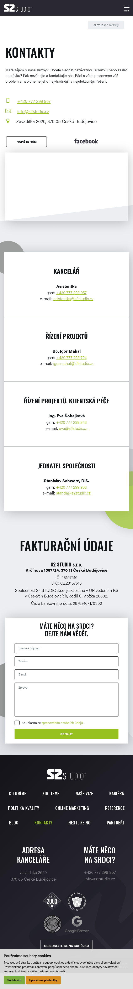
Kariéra (116, 794)
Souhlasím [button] (14, 980)
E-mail (23, 674)
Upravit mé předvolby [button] (43, 980)
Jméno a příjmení (29, 648)
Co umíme (17, 794)
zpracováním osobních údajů (62, 722)
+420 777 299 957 (33, 101)
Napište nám (26, 142)
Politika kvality (41, 808)
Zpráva (23, 687)
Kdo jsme (50, 794)
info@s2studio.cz (32, 111)
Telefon (23, 661)
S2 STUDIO (99, 25)
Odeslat (66, 734)
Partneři (85, 837)
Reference (36, 823)
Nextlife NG (50, 837)
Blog (67, 823)
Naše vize (84, 794)
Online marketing (90, 808)
